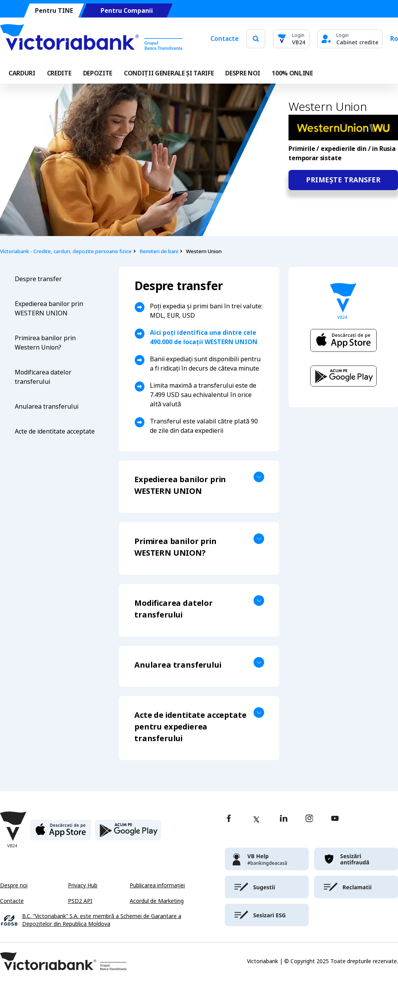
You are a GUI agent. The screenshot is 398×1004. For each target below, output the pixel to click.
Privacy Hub (82, 885)
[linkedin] (283, 819)
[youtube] (335, 819)
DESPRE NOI (242, 73)
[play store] (128, 833)
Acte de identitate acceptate (55, 431)
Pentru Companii (127, 10)
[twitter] (256, 819)
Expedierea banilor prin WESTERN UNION (49, 308)
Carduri (22, 73)
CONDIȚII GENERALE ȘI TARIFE (169, 73)
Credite (59, 73)
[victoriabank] (267, 859)
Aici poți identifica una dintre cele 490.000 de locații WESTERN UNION (203, 337)
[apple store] (60, 833)
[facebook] (229, 819)
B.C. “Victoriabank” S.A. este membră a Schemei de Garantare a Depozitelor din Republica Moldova (101, 920)
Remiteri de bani (158, 251)
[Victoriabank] (91, 39)
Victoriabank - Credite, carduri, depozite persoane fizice (66, 251)
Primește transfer (343, 180)
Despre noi (14, 885)
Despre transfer (38, 279)
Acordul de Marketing (157, 901)
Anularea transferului (46, 406)
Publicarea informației (157, 885)
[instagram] (309, 819)
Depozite (97, 73)
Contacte (224, 38)
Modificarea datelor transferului (43, 377)
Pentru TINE (54, 10)
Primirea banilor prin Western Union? (45, 343)
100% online (292, 73)
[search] (256, 39)
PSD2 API (80, 901)
